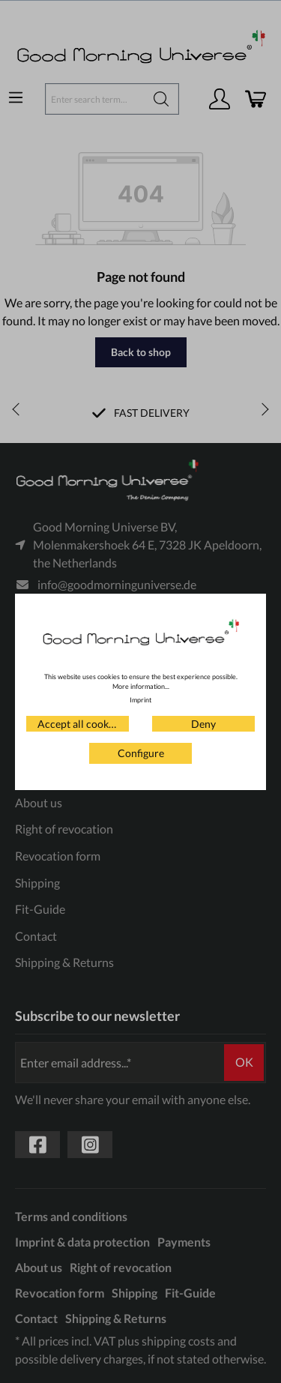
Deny (203, 723)
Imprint (140, 700)
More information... (140, 686)
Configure (141, 753)
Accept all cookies (79, 723)
